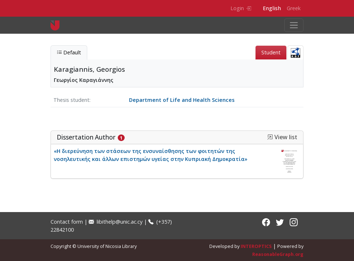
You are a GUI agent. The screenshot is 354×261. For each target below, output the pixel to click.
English (272, 8)
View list (282, 137)
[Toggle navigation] (293, 25)
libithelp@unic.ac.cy (115, 221)
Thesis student (71, 99)
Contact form (67, 221)
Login (240, 8)
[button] (270, 137)
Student (271, 52)
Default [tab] (69, 52)
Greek (294, 8)
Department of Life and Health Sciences (181, 99)
